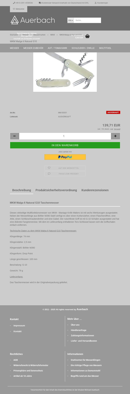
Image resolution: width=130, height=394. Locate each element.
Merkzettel (18, 9)
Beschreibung (21, 190)
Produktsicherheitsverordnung (56, 190)
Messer (14, 48)
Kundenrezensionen (95, 190)
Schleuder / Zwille (83, 48)
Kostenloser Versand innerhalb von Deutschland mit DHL (64, 3)
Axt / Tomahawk (57, 48)
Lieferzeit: (14, 117)
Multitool (105, 48)
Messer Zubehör (33, 48)
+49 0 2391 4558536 (23, 3)
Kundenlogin (101, 3)
